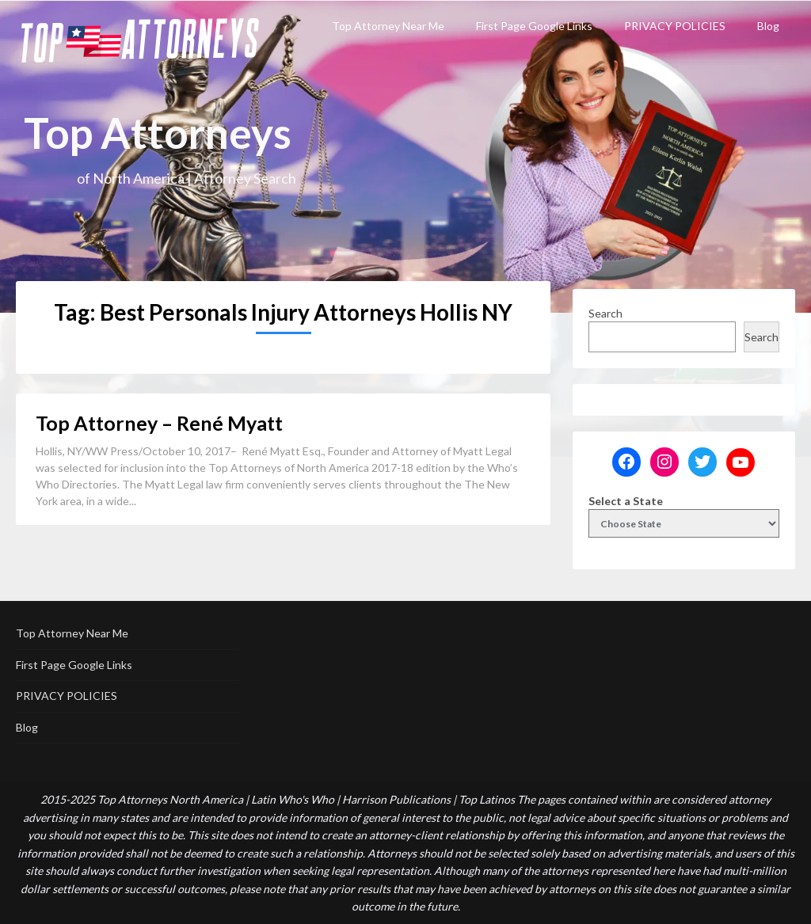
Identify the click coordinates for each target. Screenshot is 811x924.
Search (605, 313)
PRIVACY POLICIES (674, 25)
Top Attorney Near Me (388, 25)
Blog (768, 25)
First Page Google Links (534, 25)
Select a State (625, 501)
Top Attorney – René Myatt (159, 423)
